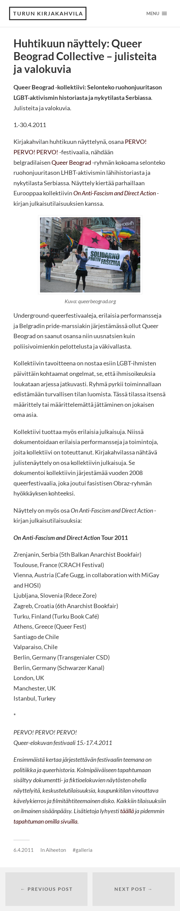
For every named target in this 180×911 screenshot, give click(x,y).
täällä (127, 811)
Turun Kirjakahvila (48, 13)
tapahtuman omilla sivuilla (45, 821)
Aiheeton (56, 850)
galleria (84, 850)
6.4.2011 (23, 850)
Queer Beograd (71, 162)
